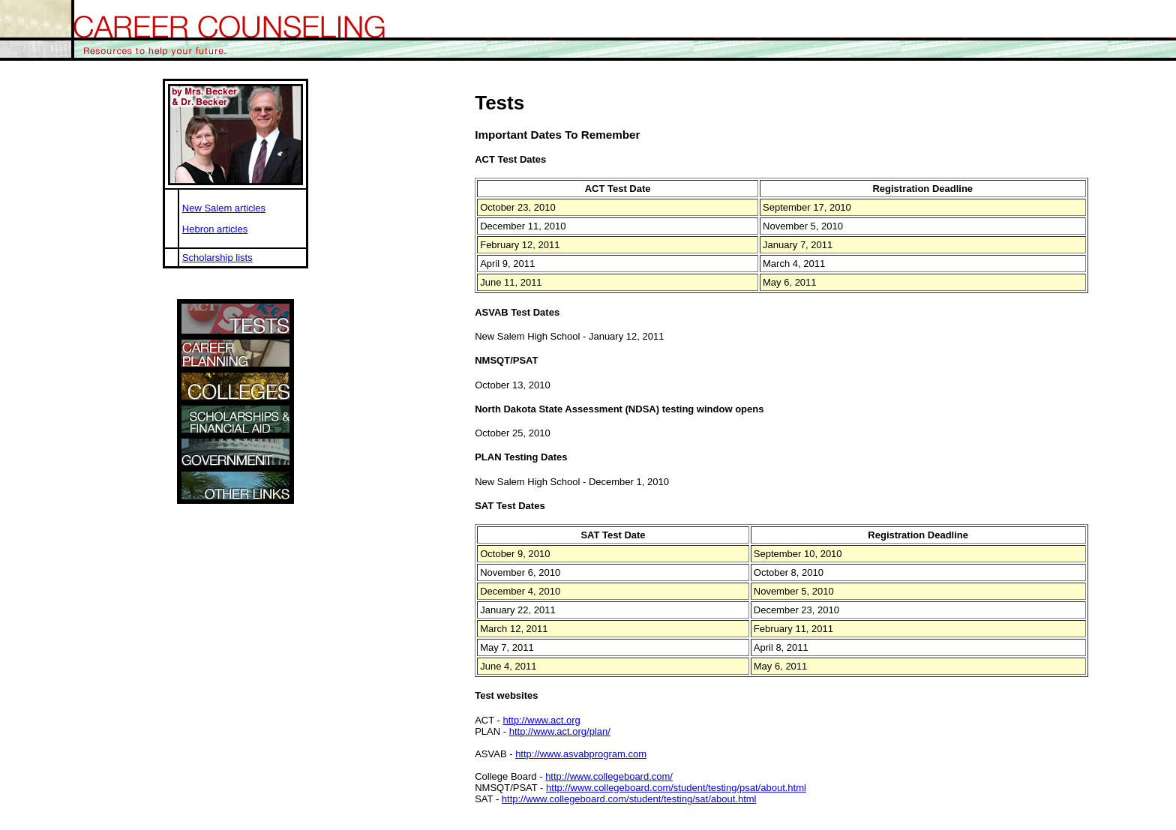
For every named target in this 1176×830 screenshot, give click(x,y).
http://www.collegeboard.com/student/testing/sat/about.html (629, 799)
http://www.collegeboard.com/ (609, 776)
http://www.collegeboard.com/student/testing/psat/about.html (676, 787)
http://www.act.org (541, 720)
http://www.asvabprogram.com (580, 754)
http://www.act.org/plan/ (559, 731)
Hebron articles (215, 229)
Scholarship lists (217, 257)
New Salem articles (224, 208)
